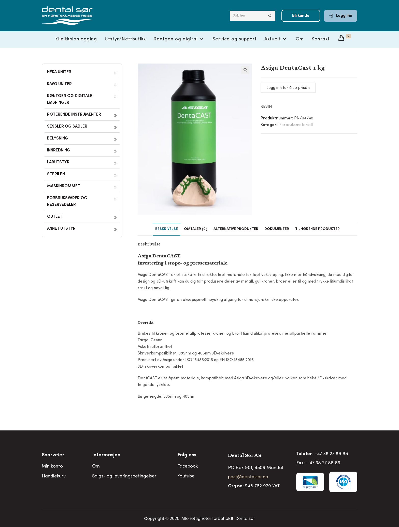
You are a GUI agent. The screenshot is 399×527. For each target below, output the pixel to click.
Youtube (186, 476)
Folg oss (186, 455)
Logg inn (340, 16)
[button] (245, 70)
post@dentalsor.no (248, 477)
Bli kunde (300, 16)
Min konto (52, 466)
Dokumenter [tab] (276, 229)
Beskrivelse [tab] (166, 229)
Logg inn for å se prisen (288, 88)
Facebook (187, 466)
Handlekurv (54, 476)
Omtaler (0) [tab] (195, 229)
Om (96, 466)
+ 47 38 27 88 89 (323, 463)
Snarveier (53, 455)
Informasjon (106, 455)
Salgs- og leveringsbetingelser (124, 476)
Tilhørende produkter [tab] (317, 229)
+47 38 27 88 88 (331, 454)
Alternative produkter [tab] (235, 229)
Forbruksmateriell (296, 125)
